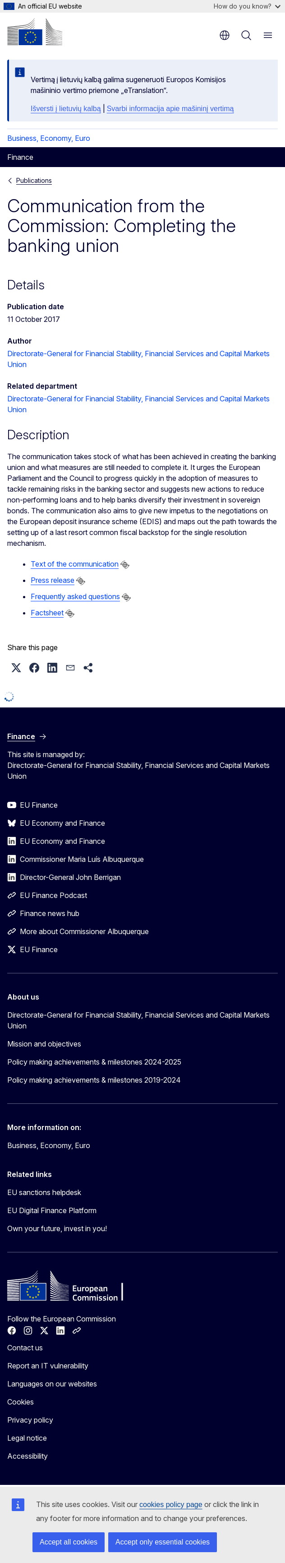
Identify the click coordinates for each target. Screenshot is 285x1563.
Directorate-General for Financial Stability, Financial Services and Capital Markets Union (138, 1020)
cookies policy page (170, 1504)
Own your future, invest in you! (57, 1228)
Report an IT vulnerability (47, 1365)
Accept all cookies (68, 1542)
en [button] (224, 35)
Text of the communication (75, 563)
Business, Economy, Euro (48, 138)
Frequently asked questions (75, 596)
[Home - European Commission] (34, 31)
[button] (16, 668)
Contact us (25, 1347)
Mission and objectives (44, 1043)
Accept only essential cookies (162, 1542)
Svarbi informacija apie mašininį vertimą (170, 108)
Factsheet (47, 612)
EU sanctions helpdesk (44, 1192)
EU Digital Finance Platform (52, 1210)
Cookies (20, 1401)
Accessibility (27, 1456)
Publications (34, 180)
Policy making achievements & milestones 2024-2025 (94, 1061)
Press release (52, 580)
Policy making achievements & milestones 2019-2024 (94, 1079)
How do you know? (247, 6)
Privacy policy (30, 1419)
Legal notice (27, 1437)
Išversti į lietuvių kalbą (66, 108)
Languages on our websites (52, 1383)
